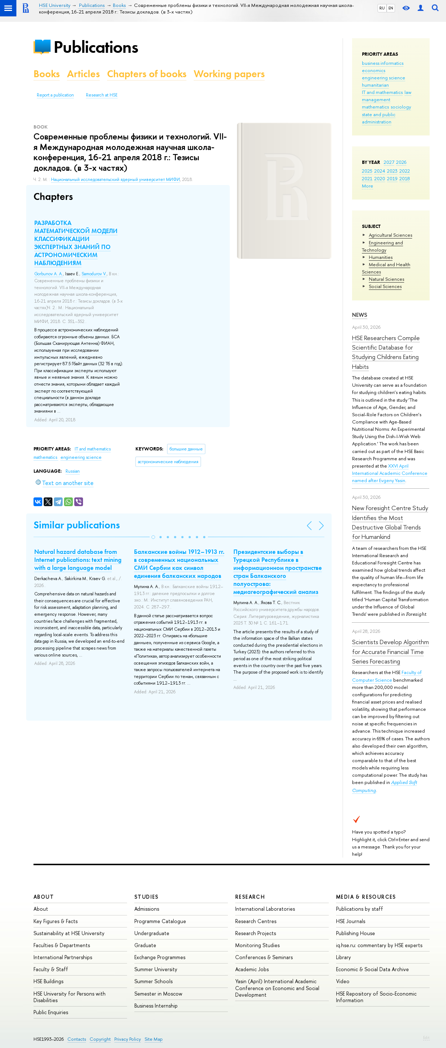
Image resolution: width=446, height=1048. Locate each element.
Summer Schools (153, 981)
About (43, 896)
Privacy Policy (127, 1039)
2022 (404, 171)
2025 (367, 171)
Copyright (100, 1039)
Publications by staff (359, 908)
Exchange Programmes (159, 957)
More (367, 185)
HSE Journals (350, 921)
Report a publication (55, 95)
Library (343, 957)
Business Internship (156, 1005)
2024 (379, 171)
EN (390, 8)
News (359, 315)
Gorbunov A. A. (48, 274)
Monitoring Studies (257, 945)
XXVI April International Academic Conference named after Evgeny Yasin (389, 473)
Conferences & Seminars (264, 957)
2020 (379, 178)
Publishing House (355, 933)
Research (250, 896)
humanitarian (375, 85)
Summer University (155, 969)
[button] (153, 537)
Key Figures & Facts (55, 921)
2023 (392, 171)
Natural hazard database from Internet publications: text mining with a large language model (78, 560)
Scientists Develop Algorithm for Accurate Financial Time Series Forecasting (390, 651)
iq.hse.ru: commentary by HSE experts (379, 945)
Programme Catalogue (160, 921)
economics (373, 70)
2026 (401, 162)
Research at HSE (102, 95)
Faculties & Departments (61, 945)
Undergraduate (151, 933)
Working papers (229, 73)
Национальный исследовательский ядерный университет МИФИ (115, 179)
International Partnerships (62, 957)
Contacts (76, 1039)
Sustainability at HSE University (68, 933)
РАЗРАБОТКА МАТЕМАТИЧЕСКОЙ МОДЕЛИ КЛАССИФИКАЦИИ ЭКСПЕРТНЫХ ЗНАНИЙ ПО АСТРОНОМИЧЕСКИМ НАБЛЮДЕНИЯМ (76, 243)
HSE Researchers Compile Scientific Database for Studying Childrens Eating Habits (386, 352)
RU (382, 8)
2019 (392, 178)
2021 (367, 178)
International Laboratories (265, 908)
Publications (96, 47)
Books (46, 73)
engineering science (383, 77)
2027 (389, 162)
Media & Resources (366, 896)
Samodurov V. (94, 274)
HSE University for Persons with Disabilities (69, 997)
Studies (146, 896)
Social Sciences (385, 286)
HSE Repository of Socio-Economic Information (376, 997)
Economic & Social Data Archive (372, 969)
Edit (426, 1037)
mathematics (375, 106)
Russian (73, 471)
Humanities (380, 257)
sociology (401, 106)
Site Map (154, 1039)
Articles (83, 73)
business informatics (382, 63)
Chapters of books (146, 73)
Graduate (145, 945)
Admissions (146, 908)
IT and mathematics (382, 92)
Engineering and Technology (382, 246)
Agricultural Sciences (390, 235)
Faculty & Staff (50, 969)
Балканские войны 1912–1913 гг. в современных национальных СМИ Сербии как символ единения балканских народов (179, 564)
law (407, 92)
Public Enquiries (50, 1012)
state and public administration (378, 118)
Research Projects (255, 933)
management (376, 99)
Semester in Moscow (158, 993)
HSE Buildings (48, 981)
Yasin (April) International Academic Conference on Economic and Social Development (277, 988)
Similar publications (76, 525)
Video (343, 981)
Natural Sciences (386, 279)
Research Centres (255, 921)
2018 (404, 178)
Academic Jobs (252, 969)
